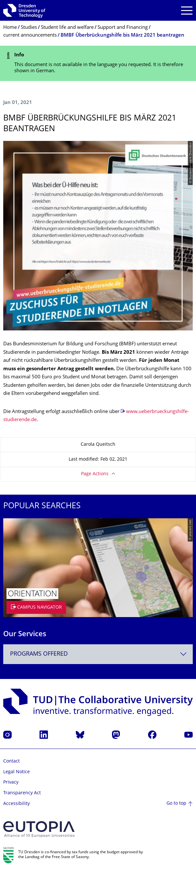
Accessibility (16, 804)
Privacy (10, 782)
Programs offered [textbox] (39, 654)
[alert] (98, 63)
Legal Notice (16, 772)
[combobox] (98, 654)
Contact (11, 761)
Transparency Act (22, 793)
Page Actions (95, 474)
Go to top (176, 803)
